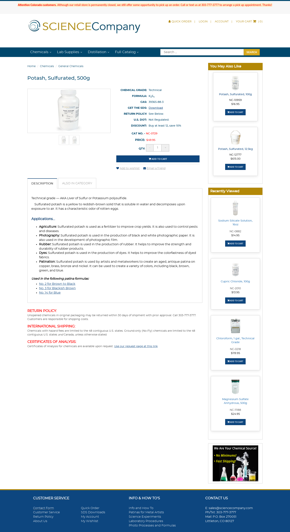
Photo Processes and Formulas (152, 525)
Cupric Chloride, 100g (235, 281)
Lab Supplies (68, 52)
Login (203, 21)
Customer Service (46, 512)
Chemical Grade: (134, 90)
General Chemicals (70, 66)
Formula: (139, 96)
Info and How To (141, 508)
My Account (90, 516)
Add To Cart (235, 112)
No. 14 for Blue (50, 292)
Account (222, 21)
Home (31, 66)
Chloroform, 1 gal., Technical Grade (235, 340)
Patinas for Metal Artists (146, 512)
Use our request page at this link (136, 346)
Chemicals (39, 52)
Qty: (142, 148)
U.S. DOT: (140, 120)
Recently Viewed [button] (224, 191)
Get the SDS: (137, 108)
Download (156, 108)
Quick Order (179, 21)
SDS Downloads (93, 512)
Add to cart (158, 159)
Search (251, 52)
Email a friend (154, 168)
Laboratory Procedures (146, 521)
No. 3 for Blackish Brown (57, 288)
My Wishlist (89, 521)
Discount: (139, 125)
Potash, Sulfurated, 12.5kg (235, 149)
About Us (40, 521)
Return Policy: (135, 114)
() (249, 22)
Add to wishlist (128, 168)
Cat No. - (138, 133)
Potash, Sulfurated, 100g (235, 94)
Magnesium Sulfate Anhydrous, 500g (235, 401)
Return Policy (43, 516)
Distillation (97, 52)
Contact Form (43, 508)
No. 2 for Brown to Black (57, 283)
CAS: (143, 102)
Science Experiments (145, 516)
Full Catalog (125, 52)
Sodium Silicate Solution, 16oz (235, 222)
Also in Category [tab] (77, 183)
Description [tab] (42, 183)
